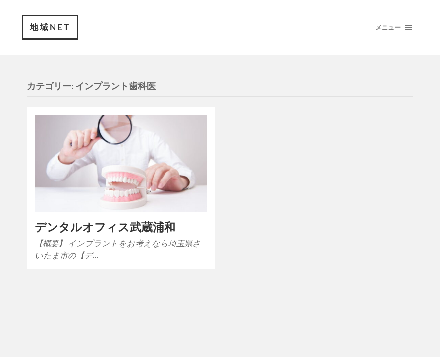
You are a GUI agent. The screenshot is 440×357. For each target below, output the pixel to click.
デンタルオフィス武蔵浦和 (105, 227)
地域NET (50, 27)
